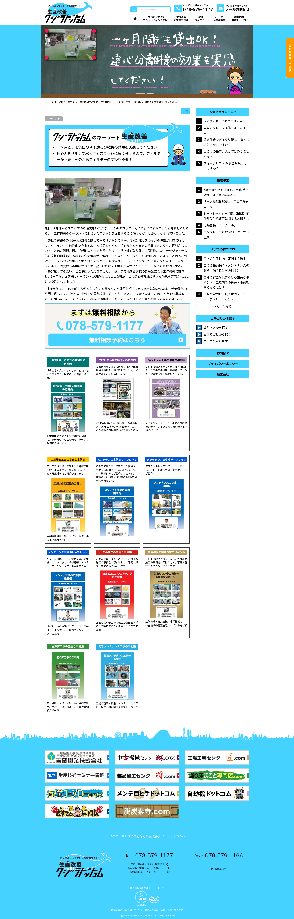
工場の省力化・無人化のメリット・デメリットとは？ (225, 296)
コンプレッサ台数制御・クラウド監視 (226, 234)
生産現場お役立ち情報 (181, 18)
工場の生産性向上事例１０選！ (225, 258)
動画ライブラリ (201, 18)
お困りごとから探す (217, 334)
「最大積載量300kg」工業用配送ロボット (226, 204)
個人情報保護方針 (139, 888)
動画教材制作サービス (239, 18)
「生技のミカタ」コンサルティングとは (155, 18)
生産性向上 (53, 119)
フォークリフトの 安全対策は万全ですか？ (225, 166)
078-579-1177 (149, 855)
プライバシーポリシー (223, 364)
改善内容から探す (216, 327)
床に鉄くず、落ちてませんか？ (225, 121)
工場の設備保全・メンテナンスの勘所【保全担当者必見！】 (226, 268)
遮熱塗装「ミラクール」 (220, 225)
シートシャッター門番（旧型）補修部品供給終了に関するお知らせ (226, 216)
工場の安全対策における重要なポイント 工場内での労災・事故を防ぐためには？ (226, 282)
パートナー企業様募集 (219, 18)
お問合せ (223, 353)
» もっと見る (223, 306)
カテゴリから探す (216, 341)
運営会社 (223, 374)
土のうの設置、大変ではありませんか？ (226, 154)
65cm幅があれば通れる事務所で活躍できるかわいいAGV (226, 192)
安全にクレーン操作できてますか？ (225, 130)
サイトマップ (157, 888)
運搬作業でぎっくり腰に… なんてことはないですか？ (226, 142)
